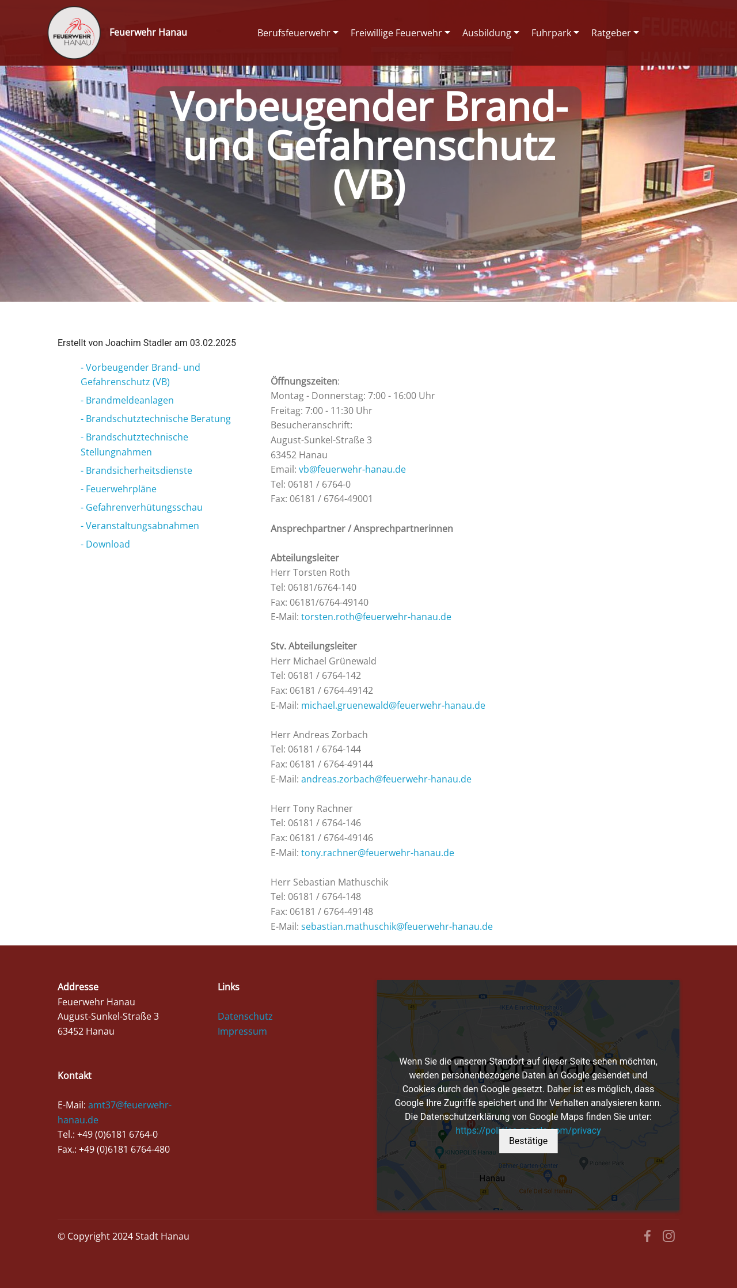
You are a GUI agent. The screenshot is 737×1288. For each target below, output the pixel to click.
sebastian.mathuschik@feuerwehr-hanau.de (397, 926)
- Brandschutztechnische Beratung (156, 418)
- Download (105, 544)
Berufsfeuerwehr (293, 32)
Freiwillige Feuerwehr (396, 32)
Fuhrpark (551, 32)
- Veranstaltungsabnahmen (140, 525)
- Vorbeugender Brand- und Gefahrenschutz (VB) (140, 375)
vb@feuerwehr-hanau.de (352, 469)
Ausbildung (486, 32)
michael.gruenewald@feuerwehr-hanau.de (393, 705)
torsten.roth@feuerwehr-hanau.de (376, 616)
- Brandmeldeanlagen (127, 400)
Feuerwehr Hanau (148, 32)
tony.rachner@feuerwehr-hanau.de (377, 852)
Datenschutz (245, 1016)
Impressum (242, 1031)
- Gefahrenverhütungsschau (142, 507)
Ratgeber (611, 32)
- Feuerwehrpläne (119, 488)
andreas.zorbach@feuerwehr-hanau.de (386, 779)
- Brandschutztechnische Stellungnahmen (134, 444)
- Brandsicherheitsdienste (136, 470)
